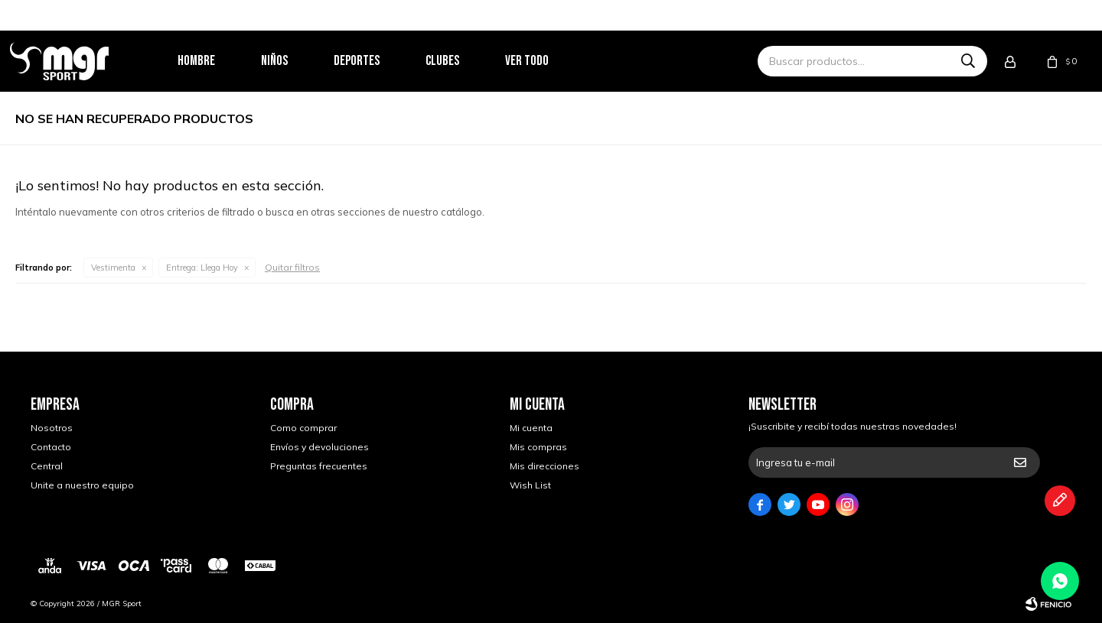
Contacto (51, 447)
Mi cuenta (531, 427)
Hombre (217, 61)
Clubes (463, 61)
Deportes (377, 61)
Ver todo (547, 61)
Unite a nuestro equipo (82, 485)
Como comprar (303, 427)
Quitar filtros (292, 267)
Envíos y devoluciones (319, 447)
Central (47, 466)
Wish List (530, 485)
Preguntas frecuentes (318, 466)
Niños (295, 61)
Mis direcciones (544, 466)
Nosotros (52, 427)
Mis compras (538, 447)
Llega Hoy (202, 267)
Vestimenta (113, 267)
